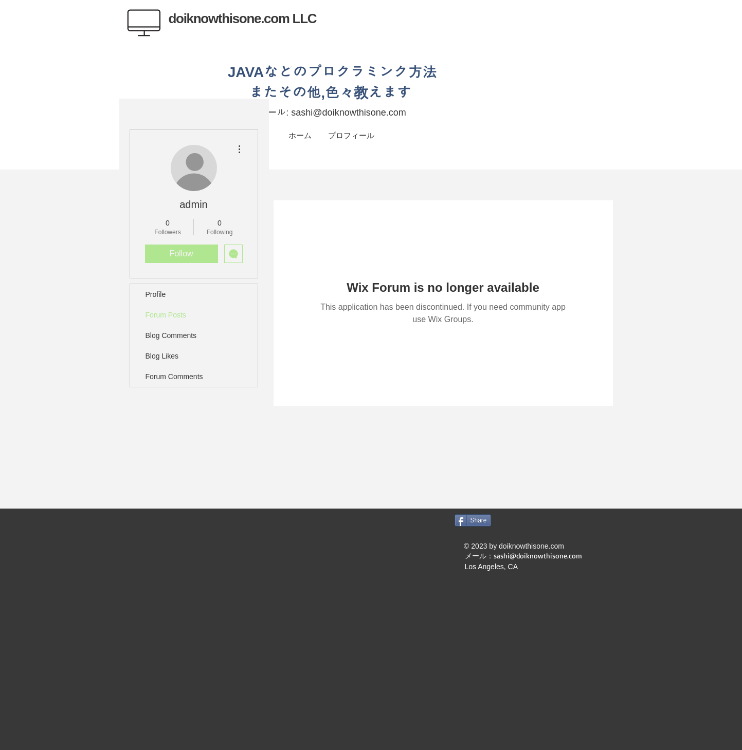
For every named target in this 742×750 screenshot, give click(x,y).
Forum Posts (166, 315)
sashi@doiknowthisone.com (348, 112)
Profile (156, 294)
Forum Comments (174, 376)
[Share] (473, 520)
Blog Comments (171, 335)
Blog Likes (162, 356)
